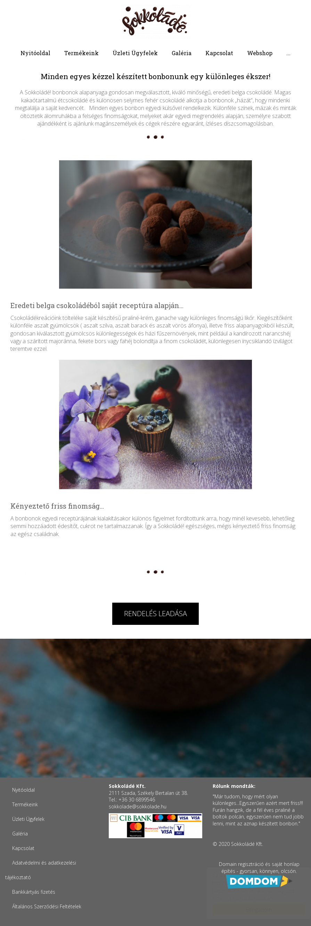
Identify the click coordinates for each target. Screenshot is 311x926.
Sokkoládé (155, 21)
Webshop (259, 53)
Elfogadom (252, 910)
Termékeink (81, 53)
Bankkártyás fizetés (33, 892)
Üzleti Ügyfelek (135, 53)
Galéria (181, 53)
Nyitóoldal (35, 53)
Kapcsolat (219, 53)
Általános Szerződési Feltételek (46, 906)
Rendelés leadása (155, 613)
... (288, 53)
